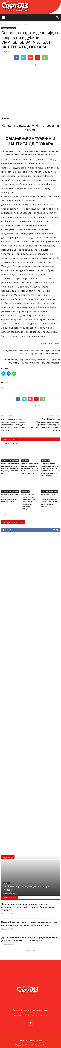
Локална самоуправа (8, 28)
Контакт (40, 1040)
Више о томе (30, 950)
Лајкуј (55, 530)
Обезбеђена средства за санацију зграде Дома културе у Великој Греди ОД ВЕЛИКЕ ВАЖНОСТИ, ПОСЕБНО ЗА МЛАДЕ (30, 468)
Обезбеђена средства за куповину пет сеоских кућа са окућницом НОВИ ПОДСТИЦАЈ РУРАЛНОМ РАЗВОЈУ (10, 468)
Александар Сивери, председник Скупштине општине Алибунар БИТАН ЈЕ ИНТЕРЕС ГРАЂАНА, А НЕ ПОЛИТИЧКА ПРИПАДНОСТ (29, 502)
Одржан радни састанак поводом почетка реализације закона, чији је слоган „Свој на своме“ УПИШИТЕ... (28, 907)
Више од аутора (10, 443)
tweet (37, 65)
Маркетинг (30, 1040)
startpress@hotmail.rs (39, 1015)
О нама (21, 1040)
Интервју (45, 460)
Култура (25, 460)
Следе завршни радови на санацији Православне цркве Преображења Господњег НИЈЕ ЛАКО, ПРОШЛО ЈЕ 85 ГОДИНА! (14, 425)
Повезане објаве (10, 439)
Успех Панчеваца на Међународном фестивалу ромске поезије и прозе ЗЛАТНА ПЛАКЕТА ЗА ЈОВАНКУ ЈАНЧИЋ (45, 425)
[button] (57, 17)
